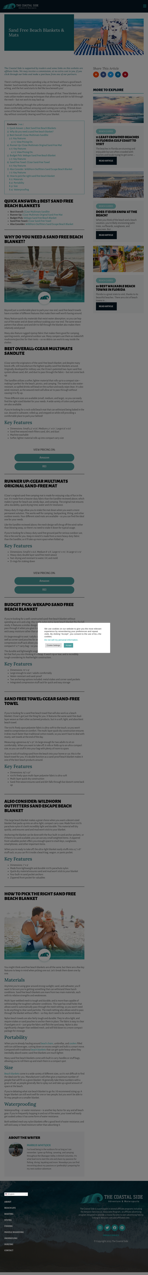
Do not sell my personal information (61, 640)
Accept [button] (68, 645)
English (9, 1197)
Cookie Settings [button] (53, 645)
